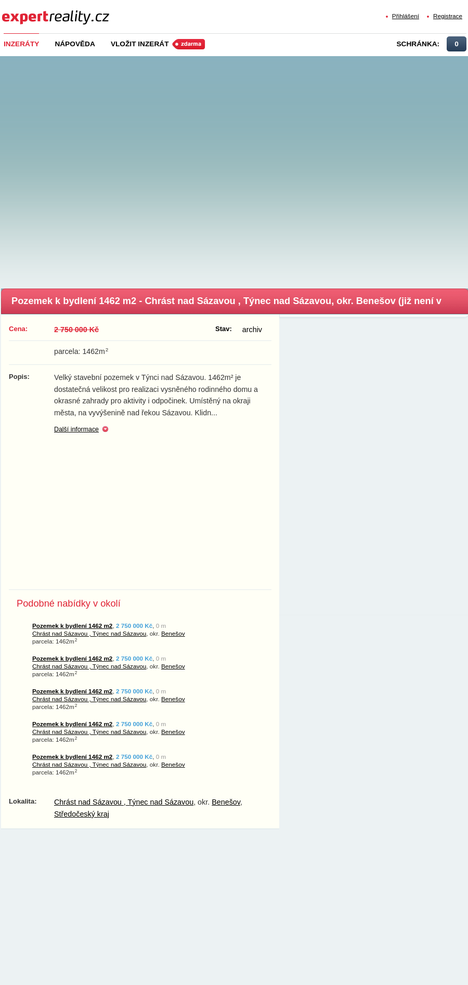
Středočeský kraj (81, 814)
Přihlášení (405, 15)
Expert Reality (21, 11)
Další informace (76, 429)
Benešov (173, 633)
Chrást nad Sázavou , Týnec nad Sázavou (89, 633)
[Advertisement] (113, 169)
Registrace (447, 15)
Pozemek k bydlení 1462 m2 (72, 625)
